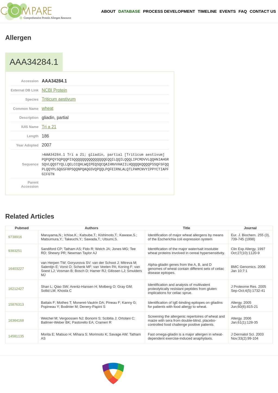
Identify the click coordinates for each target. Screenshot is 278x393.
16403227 (16, 269)
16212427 (16, 289)
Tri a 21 (49, 126)
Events (228, 11)
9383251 (15, 251)
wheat (47, 108)
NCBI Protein (54, 90)
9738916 (15, 237)
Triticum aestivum (59, 99)
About (108, 11)
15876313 (16, 304)
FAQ (243, 11)
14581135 (16, 336)
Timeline (207, 11)
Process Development (169, 11)
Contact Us (262, 11)
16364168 (16, 320)
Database (129, 11)
